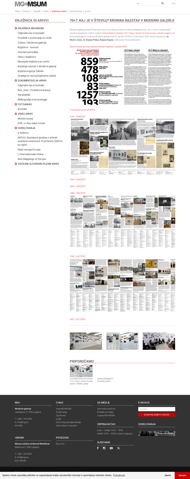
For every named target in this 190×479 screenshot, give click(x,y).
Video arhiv (25, 113)
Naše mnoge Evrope (29, 149)
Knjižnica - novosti (28, 47)
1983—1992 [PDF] (77, 193)
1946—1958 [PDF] (77, 117)
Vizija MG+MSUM (63, 409)
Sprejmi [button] (182, 475)
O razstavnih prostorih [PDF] (82, 110)
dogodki (36, 11)
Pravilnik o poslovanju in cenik (34, 37)
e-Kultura (23, 132)
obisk (17, 11)
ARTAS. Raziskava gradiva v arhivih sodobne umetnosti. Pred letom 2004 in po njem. (40, 141)
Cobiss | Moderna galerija (32, 42)
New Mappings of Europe (32, 159)
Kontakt (22, 108)
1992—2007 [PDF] (77, 256)
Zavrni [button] (168, 475)
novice (88, 11)
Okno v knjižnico (27, 56)
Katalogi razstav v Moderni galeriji (37, 66)
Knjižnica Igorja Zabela (30, 71)
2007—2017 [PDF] (77, 319)
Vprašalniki (24, 94)
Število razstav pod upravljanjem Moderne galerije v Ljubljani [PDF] (98, 47)
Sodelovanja (26, 128)
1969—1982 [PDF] (77, 186)
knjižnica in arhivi (59, 11)
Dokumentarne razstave (136, 33)
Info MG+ (19, 425)
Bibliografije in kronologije (32, 99)
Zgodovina (61, 415)
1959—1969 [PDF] (77, 179)
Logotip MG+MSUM (105, 415)
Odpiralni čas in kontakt (31, 33)
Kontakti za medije (105, 412)
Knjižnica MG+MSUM (31, 28)
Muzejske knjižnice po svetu (33, 61)
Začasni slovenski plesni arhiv (38, 163)
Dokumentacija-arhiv (32, 80)
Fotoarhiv (25, 104)
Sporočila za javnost (106, 409)
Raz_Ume (60, 444)
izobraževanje (75, 11)
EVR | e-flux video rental (31, 123)
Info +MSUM (20, 461)
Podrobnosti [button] (119, 475)
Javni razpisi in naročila (66, 425)
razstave (26, 11)
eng (173, 3)
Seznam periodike (28, 52)
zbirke (46, 11)
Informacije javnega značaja (68, 422)
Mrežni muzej (25, 118)
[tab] (40, 96)
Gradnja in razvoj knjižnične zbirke (37, 75)
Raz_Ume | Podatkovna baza (34, 90)
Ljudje (58, 419)
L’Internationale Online (31, 154)
